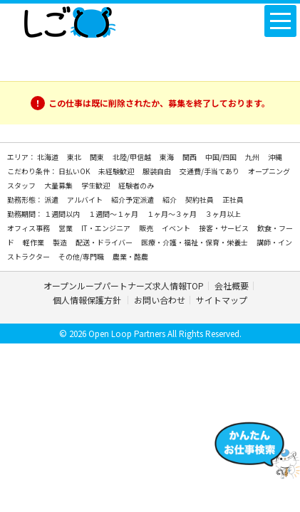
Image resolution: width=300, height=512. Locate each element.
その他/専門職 (81, 256)
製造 (60, 242)
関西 (190, 156)
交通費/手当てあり (210, 171)
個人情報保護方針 (88, 300)
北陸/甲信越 (132, 156)
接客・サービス (224, 228)
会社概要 (231, 285)
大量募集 (59, 185)
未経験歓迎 (116, 171)
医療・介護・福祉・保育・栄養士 (195, 242)
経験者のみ (136, 185)
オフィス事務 (29, 228)
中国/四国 (221, 156)
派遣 (52, 199)
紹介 (170, 199)
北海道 (48, 156)
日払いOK (74, 171)
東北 (75, 156)
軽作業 (34, 242)
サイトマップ (221, 300)
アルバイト (85, 199)
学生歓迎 (96, 185)
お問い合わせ (159, 300)
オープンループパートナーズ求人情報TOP (123, 285)
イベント (177, 228)
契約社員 (200, 199)
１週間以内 (62, 213)
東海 (167, 156)
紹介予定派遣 (133, 199)
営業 (66, 228)
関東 (97, 156)
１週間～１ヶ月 (114, 213)
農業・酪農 (130, 256)
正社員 (233, 199)
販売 (147, 228)
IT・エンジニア (106, 228)
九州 (253, 156)
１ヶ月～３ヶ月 (172, 213)
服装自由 (157, 171)
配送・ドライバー (105, 242)
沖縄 (275, 156)
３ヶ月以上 (223, 213)
